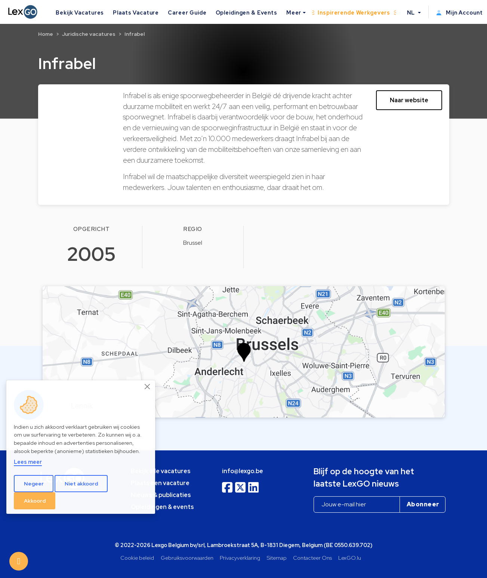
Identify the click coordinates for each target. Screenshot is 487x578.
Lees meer (28, 461)
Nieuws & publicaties (161, 495)
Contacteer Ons (312, 557)
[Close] (147, 386)
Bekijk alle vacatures (161, 471)
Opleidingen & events (162, 507)
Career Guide (187, 12)
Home (45, 34)
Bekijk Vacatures (80, 12)
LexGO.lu (349, 557)
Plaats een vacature (160, 483)
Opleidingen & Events (246, 12)
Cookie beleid (137, 557)
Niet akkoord (81, 483)
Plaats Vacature (136, 12)
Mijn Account (459, 12)
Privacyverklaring (240, 557)
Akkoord (35, 500)
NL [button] (412, 12)
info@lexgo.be (242, 471)
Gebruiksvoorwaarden (187, 557)
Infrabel (134, 34)
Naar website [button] (409, 100)
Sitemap (277, 557)
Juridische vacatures (88, 34)
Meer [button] (293, 12)
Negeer (34, 483)
